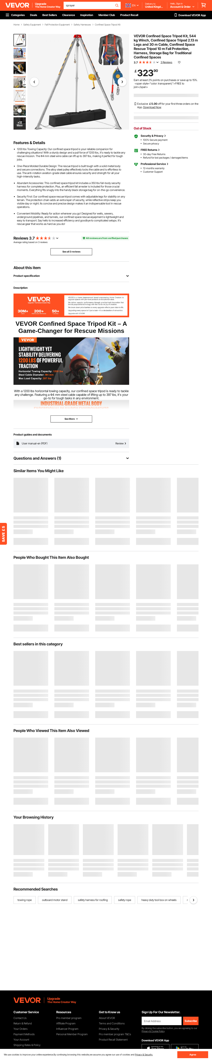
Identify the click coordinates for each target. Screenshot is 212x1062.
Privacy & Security (109, 1028)
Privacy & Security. (144, 1054)
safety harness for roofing (93, 900)
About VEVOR (107, 1018)
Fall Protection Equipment (57, 24)
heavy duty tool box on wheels (159, 900)
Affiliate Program (66, 1023)
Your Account (21, 1039)
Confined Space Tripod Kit (107, 24)
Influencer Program (67, 1028)
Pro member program (69, 1018)
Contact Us (20, 1018)
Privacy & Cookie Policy (153, 1031)
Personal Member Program (72, 1034)
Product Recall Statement (113, 1039)
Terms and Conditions (112, 1023)
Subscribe (191, 1020)
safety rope (124, 900)
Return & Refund (22, 1023)
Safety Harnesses (82, 24)
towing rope (25, 900)
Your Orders (20, 1028)
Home (16, 24)
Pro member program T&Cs (115, 1034)
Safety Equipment (32, 24)
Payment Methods (24, 1034)
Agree (192, 1054)
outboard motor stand (54, 900)
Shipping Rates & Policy (26, 1045)
